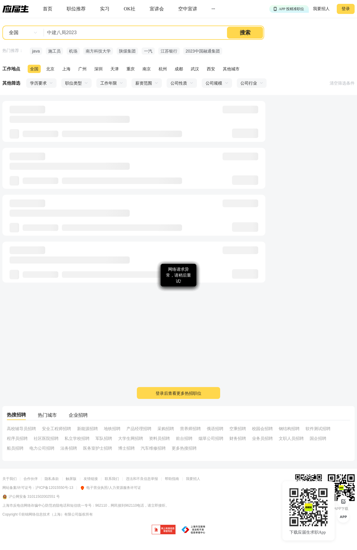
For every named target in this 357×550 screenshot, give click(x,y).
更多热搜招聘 (184, 448)
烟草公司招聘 (210, 438)
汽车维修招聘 (153, 448)
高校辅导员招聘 (21, 428)
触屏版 (71, 479)
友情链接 (91, 479)
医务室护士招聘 (97, 448)
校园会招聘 (262, 428)
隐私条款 (52, 479)
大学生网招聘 (130, 438)
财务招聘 (237, 438)
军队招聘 (103, 438)
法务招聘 (68, 448)
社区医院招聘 (46, 438)
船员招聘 (15, 448)
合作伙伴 (31, 479)
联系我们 (112, 479)
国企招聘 (318, 438)
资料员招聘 (159, 438)
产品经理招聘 (138, 428)
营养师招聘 (190, 428)
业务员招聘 (262, 438)
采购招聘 (165, 428)
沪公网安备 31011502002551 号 (31, 496)
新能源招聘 (87, 428)
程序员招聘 (17, 438)
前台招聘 (184, 438)
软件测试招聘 (318, 428)
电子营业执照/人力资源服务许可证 (110, 488)
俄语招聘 (215, 428)
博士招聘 (126, 448)
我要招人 (321, 9)
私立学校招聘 (77, 438)
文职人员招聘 (291, 438)
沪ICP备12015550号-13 (54, 488)
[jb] (163, 530)
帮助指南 (172, 479)
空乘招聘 (237, 428)
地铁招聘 (112, 428)
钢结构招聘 (289, 428)
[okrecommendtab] (129, 9)
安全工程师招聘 (56, 428)
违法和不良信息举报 (142, 479)
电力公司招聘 (41, 448)
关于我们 (9, 479)
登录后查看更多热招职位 (178, 393)
